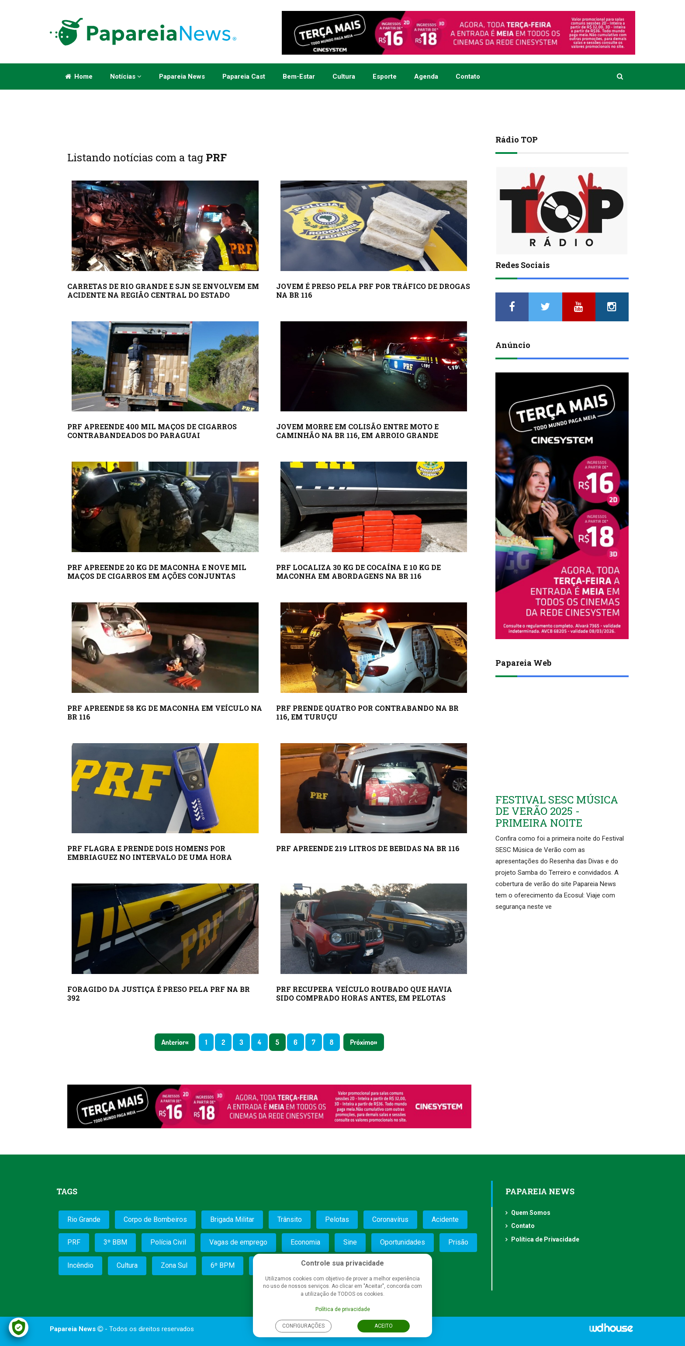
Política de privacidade (342, 1309)
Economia (305, 1242)
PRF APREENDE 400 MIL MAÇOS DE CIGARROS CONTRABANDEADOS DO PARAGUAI (152, 431)
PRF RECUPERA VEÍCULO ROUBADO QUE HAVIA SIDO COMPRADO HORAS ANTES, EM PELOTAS (364, 993)
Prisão (458, 1242)
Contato (468, 76)
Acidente (445, 1219)
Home (79, 76)
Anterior (173, 1042)
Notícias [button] (126, 76)
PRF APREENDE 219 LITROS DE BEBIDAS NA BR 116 (368, 848)
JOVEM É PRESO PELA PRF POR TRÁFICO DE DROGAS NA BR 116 (373, 290)
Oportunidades (402, 1242)
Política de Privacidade (545, 1239)
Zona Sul (174, 1265)
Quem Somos (530, 1212)
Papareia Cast (243, 76)
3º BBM (115, 1242)
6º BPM (223, 1265)
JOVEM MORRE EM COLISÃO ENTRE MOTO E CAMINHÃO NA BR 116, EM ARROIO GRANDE (357, 431)
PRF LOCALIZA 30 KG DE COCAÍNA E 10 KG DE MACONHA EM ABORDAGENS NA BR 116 (358, 572)
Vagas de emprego (238, 1242)
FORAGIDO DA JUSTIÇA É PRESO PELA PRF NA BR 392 (158, 993)
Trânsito (289, 1219)
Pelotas (337, 1219)
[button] (620, 76)
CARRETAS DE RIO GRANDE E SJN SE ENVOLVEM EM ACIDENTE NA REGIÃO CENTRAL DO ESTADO (163, 290)
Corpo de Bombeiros (155, 1219)
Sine (350, 1242)
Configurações (303, 1326)
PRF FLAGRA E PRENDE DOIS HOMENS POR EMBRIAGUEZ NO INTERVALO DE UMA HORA (149, 853)
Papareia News (182, 76)
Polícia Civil (168, 1242)
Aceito (383, 1326)
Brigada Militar (232, 1219)
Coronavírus (390, 1219)
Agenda (426, 76)
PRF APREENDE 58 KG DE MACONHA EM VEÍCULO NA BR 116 (164, 712)
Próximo (362, 1042)
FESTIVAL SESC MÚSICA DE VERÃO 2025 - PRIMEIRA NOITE (556, 811)
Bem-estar (299, 76)
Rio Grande (83, 1219)
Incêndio (80, 1265)
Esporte (385, 76)
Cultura (343, 76)
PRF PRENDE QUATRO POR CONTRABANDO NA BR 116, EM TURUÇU (367, 712)
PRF (73, 1242)
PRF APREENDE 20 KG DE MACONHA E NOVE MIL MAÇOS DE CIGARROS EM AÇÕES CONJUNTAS (156, 572)
